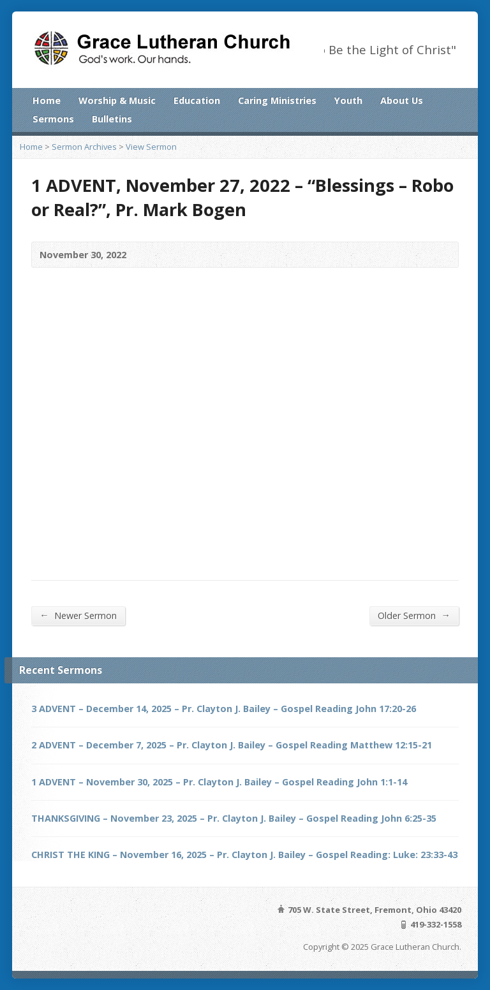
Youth (348, 100)
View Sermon (151, 146)
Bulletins (112, 119)
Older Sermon (414, 615)
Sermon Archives (84, 146)
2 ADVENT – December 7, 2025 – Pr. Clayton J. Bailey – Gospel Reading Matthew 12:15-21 (231, 745)
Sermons (53, 119)
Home (47, 100)
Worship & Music (117, 100)
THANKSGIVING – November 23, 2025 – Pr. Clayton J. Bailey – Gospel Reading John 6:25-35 (233, 818)
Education (197, 100)
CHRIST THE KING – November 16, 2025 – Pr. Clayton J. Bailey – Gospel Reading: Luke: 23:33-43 (244, 854)
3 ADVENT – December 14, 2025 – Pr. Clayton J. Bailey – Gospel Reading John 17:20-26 (223, 708)
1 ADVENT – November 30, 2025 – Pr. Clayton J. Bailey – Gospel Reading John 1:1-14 (219, 782)
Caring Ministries (277, 100)
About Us (401, 100)
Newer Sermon (78, 615)
